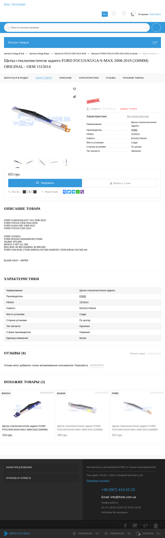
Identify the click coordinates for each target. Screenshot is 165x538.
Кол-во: (16, 192)
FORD (134, 130)
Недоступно (49, 192)
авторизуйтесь (97, 363)
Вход (6, 4)
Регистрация (19, 4)
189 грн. (82, 436)
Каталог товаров (82, 42)
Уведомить (45, 183)
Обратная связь (17, 533)
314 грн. (27, 436)
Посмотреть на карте (98, 478)
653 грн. (137, 436)
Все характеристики (138, 116)
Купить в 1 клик (120, 183)
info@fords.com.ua (123, 495)
